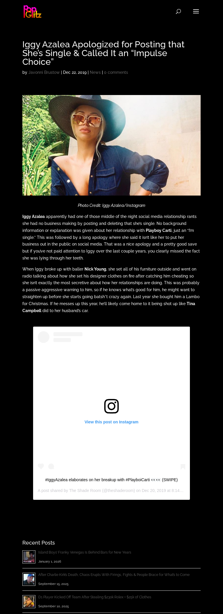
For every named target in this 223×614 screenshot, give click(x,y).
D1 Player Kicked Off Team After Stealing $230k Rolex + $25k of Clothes (94, 597)
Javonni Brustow (44, 72)
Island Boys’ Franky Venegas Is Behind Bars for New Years (84, 552)
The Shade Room (85, 490)
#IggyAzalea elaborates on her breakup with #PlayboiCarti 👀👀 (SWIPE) (111, 479)
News (95, 72)
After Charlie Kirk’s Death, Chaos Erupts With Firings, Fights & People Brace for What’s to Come (114, 575)
